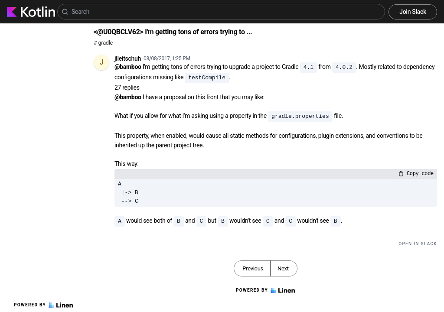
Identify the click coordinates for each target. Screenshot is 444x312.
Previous (252, 268)
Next (283, 268)
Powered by (43, 305)
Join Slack (412, 11)
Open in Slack (417, 243)
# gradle (103, 42)
